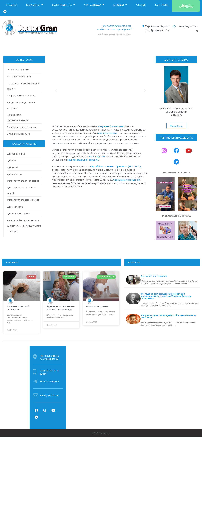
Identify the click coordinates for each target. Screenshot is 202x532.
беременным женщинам (126, 179)
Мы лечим (34, 5)
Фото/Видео (94, 5)
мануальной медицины (110, 126)
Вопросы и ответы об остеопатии (18, 308)
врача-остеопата (107, 132)
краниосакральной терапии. (83, 159)
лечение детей (97, 156)
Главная (11, 4)
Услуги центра (63, 5)
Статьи (141, 4)
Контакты (161, 4)
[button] (186, 6)
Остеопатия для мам (97, 306)
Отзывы (120, 5)
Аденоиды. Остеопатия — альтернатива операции (61, 308)
